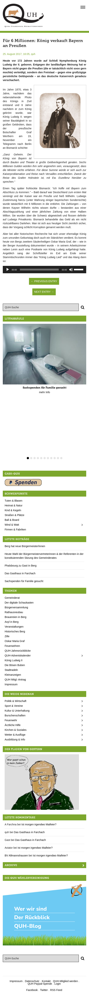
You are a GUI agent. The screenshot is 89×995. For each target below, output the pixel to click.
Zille (7, 636)
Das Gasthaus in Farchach (20, 573)
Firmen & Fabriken (15, 529)
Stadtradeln (11, 669)
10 (58, 458)
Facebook (32, 990)
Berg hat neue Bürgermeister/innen (25, 546)
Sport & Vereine (14, 705)
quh (33, 54)
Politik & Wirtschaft (15, 701)
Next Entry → (44, 291)
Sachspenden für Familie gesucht (24, 581)
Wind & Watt (12, 524)
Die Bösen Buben (15, 665)
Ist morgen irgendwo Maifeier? (38, 824)
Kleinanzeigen (13, 674)
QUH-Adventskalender (18, 655)
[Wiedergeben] (7, 269)
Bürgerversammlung (16, 607)
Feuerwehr (11, 720)
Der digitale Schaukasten (19, 602)
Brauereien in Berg (15, 617)
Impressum (11, 684)
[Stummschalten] (71, 269)
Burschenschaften (15, 715)
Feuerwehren (12, 645)
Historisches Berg (15, 631)
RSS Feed (56, 990)
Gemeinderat (12, 597)
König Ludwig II (13, 660)
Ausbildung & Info (15, 739)
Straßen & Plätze (14, 515)
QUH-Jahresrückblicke (18, 650)
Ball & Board (12, 519)
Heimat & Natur (13, 505)
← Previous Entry (44, 281)
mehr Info (44, 392)
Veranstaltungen (14, 626)
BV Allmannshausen (16, 855)
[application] (44, 269)
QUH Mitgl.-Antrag (15, 679)
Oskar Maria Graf (15, 641)
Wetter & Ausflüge (15, 734)
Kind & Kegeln (13, 510)
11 (61, 458)
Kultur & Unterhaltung (17, 710)
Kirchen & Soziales (16, 729)
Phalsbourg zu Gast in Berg (20, 565)
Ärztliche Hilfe (13, 725)
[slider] (39, 269)
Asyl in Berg (12, 621)
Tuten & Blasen (13, 500)
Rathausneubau (14, 612)
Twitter (44, 990)
